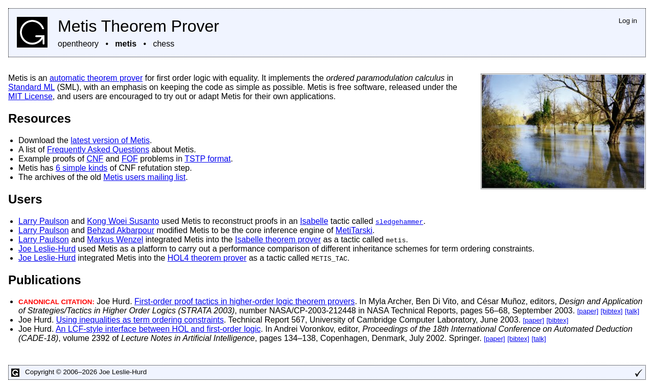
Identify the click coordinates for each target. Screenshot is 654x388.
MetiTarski (354, 230)
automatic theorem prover (96, 78)
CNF (94, 158)
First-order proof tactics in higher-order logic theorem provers (244, 301)
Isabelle (314, 221)
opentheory (78, 43)
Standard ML (31, 87)
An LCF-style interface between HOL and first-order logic (158, 329)
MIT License (30, 96)
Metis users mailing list (144, 177)
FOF (130, 158)
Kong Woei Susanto (123, 221)
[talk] (632, 311)
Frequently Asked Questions (98, 149)
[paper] (588, 311)
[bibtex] (612, 311)
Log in (628, 21)
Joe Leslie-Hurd (47, 248)
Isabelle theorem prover (278, 239)
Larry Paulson (43, 221)
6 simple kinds (81, 168)
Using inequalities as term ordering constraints (140, 319)
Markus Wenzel (115, 239)
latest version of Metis (110, 140)
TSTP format (207, 158)
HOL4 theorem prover (207, 258)
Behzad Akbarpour (120, 230)
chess (163, 43)
